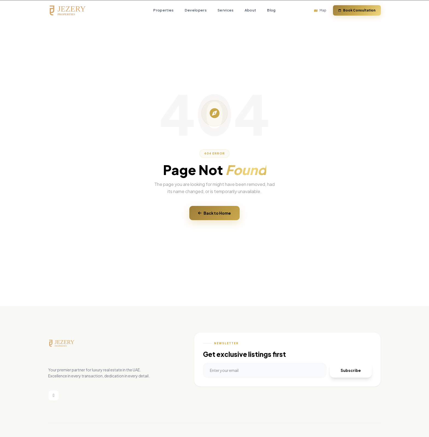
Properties (163, 10)
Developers (195, 10)
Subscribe (351, 370)
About (250, 10)
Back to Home (214, 213)
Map (320, 10)
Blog (271, 10)
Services (225, 10)
